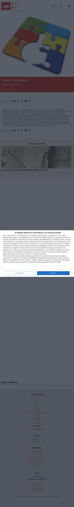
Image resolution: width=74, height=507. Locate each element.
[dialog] (37, 253)
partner (16, 235)
